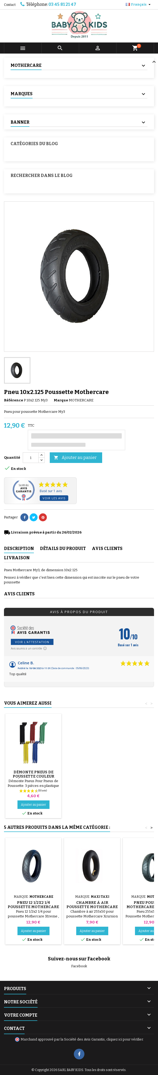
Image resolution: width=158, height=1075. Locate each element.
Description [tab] (19, 548)
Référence (13, 400)
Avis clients (19, 593)
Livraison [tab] (17, 557)
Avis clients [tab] (107, 548)
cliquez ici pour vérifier (124, 1039)
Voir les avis (54, 498)
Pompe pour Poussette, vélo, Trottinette (33, 774)
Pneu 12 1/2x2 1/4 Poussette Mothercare (33, 904)
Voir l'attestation (32, 642)
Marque (61, 400)
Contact (10, 5)
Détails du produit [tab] (63, 548)
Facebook (79, 966)
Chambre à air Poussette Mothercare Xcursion (92, 906)
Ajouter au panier (75, 458)
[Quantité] (31, 457)
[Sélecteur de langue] (139, 4)
